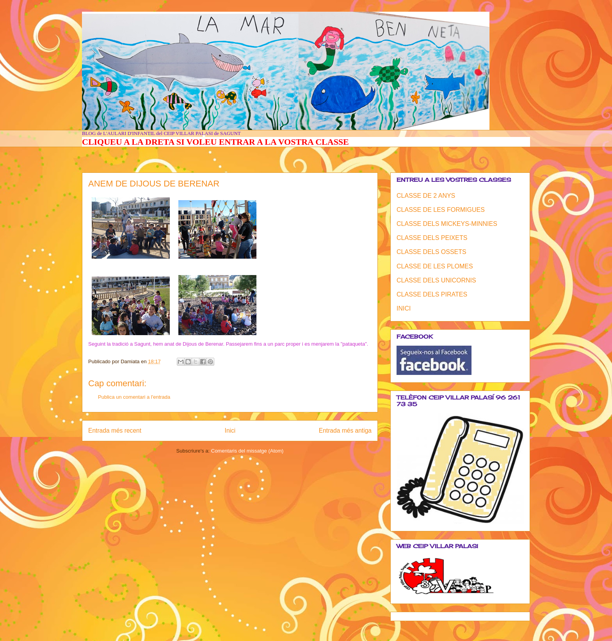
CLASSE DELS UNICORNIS (436, 280)
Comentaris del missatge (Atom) (247, 451)
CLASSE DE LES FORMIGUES (441, 209)
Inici (230, 430)
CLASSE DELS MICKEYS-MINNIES (447, 223)
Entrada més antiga (345, 430)
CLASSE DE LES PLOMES (435, 266)
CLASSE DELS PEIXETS (432, 237)
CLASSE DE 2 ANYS (426, 195)
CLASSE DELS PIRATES (432, 294)
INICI (404, 308)
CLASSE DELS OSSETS (431, 252)
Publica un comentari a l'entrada (134, 397)
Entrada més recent (114, 430)
